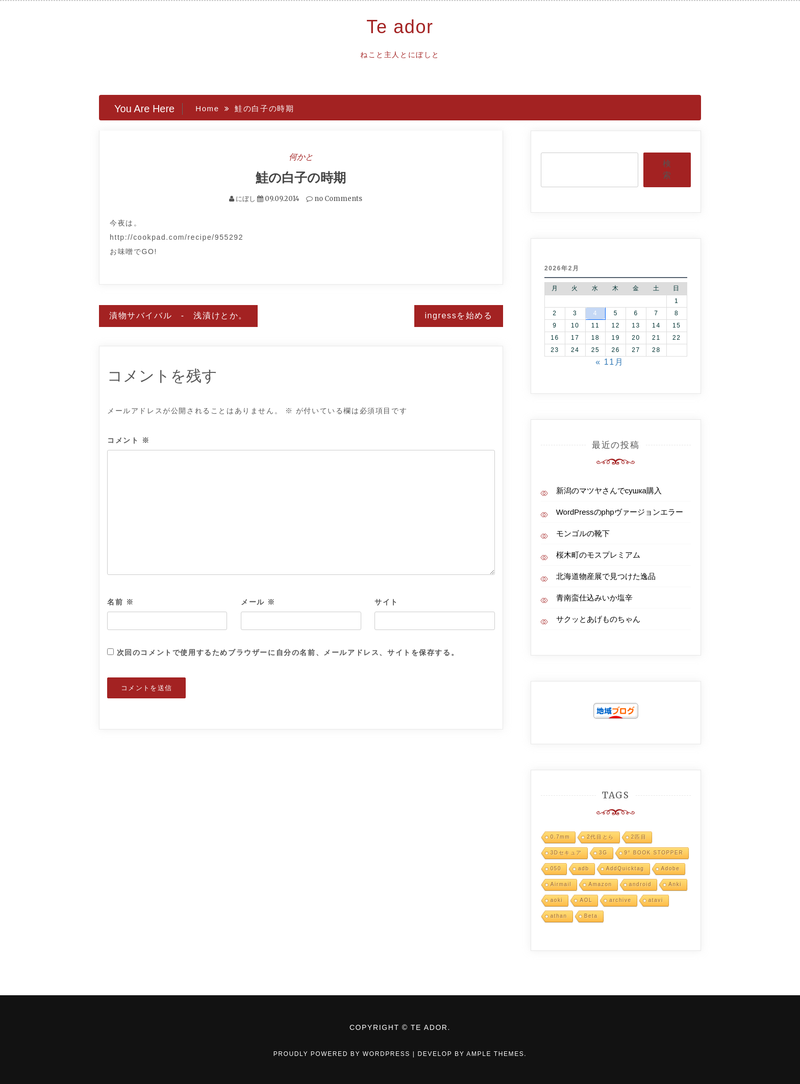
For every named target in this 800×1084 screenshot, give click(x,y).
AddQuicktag (625, 868)
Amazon (600, 884)
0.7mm (560, 837)
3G (603, 852)
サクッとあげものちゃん (598, 619)
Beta (591, 916)
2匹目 (638, 837)
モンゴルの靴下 (583, 533)
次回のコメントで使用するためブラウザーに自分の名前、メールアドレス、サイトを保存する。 (288, 652)
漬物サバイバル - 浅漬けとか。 (178, 315)
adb (583, 868)
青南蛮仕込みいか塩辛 (594, 597)
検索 (667, 169)
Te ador (399, 26)
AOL (586, 900)
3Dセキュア (566, 852)
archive (620, 900)
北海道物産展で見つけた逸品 (606, 576)
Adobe (670, 868)
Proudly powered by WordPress (343, 1053)
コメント (128, 440)
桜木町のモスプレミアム (598, 554)
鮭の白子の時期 (301, 177)
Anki (675, 884)
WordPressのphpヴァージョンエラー (619, 512)
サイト (386, 602)
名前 (120, 602)
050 (556, 868)
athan (559, 916)
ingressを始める (458, 315)
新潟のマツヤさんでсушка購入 (609, 490)
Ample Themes (495, 1053)
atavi (655, 900)
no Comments (334, 198)
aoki (557, 900)
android (640, 884)
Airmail (561, 884)
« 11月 (609, 362)
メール (258, 602)
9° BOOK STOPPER (654, 852)
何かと (301, 157)
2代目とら (600, 837)
